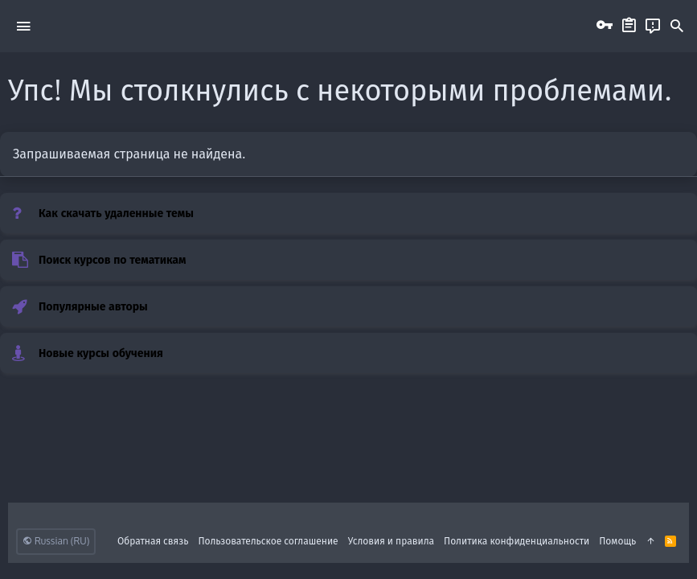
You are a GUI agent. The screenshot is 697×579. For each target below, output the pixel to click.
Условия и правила (391, 541)
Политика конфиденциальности (516, 541)
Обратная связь (153, 541)
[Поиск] (677, 26)
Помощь (617, 541)
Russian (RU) (56, 541)
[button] (23, 26)
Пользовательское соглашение (268, 541)
